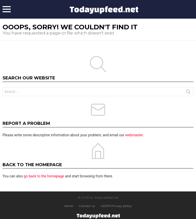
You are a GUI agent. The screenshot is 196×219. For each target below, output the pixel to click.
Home (68, 206)
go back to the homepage (44, 176)
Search (188, 92)
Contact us (87, 206)
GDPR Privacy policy (116, 206)
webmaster (134, 135)
